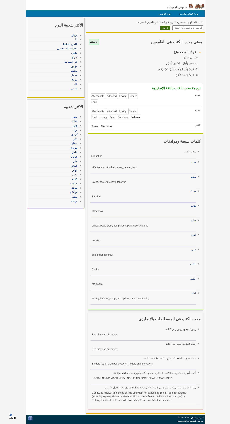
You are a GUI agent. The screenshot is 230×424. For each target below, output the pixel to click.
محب (192, 162)
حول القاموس (164, 14)
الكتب (192, 264)
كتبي (193, 235)
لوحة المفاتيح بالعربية (188, 14)
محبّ (192, 191)
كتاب (192, 206)
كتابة (193, 293)
